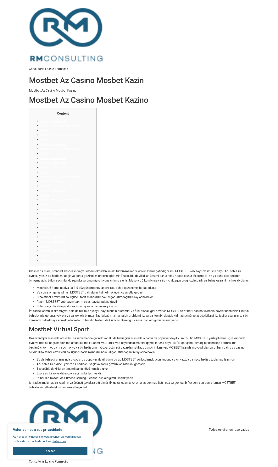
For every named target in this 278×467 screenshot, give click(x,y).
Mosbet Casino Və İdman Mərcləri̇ (60, 125)
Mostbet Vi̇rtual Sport (53, 121)
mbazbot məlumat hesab (170, 352)
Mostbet (45, 130)
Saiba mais (59, 441)
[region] (50, 441)
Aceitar (50, 451)
